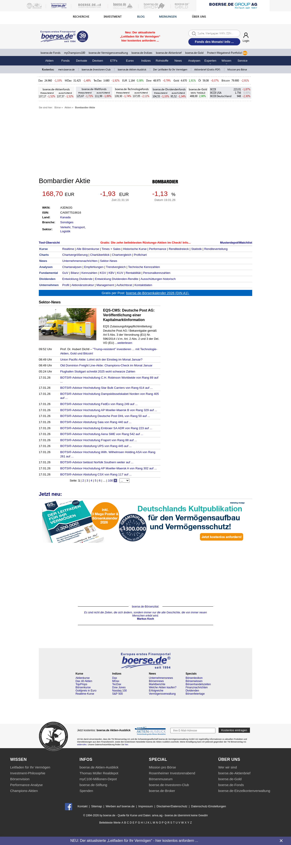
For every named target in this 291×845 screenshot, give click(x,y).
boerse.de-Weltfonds (94, 89)
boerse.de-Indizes (142, 52)
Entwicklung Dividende (77, 279)
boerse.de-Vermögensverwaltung (108, 52)
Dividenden (192, 690)
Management (105, 285)
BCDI (213, 89)
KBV (112, 273)
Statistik (196, 249)
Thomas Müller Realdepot (99, 773)
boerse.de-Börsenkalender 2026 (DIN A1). (157, 293)
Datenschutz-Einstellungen (208, 806)
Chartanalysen (72, 267)
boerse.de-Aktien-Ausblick (132, 69)
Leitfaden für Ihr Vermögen (30, 767)
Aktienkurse (83, 678)
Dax (40, 80)
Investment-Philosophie (27, 773)
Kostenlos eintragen (234, 730)
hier (126, 744)
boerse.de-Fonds (50, 52)
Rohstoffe (162, 60)
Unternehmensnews (161, 678)
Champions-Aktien (24, 791)
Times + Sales (111, 249)
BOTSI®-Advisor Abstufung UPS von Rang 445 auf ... (96, 446)
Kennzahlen (89, 273)
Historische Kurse (134, 249)
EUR (124, 80)
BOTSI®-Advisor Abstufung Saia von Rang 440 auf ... (96, 422)
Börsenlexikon (194, 678)
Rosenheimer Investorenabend (172, 773)
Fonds (65, 60)
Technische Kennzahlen (144, 267)
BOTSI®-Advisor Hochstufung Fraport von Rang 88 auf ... (98, 440)
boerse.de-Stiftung (93, 785)
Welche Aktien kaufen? (162, 687)
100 (110, 480)
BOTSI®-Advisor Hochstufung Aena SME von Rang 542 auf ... (101, 434)
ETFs (114, 60)
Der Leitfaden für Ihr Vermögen (170, 69)
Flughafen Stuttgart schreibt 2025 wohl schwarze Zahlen (97, 371)
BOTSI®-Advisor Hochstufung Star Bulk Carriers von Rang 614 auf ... (106, 387)
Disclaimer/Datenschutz (172, 806)
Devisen (97, 60)
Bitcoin (226, 80)
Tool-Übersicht (49, 242)
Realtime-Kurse (85, 693)
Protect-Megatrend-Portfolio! (227, 53)
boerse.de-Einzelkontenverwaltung (244, 791)
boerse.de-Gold (194, 52)
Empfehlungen (94, 267)
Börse (58, 107)
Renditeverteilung (216, 249)
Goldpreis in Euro (86, 690)
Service (242, 60)
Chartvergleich (121, 254)
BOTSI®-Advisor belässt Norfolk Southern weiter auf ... (97, 462)
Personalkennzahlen (156, 273)
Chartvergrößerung (75, 254)
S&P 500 (117, 693)
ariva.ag (157, 815)
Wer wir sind (227, 767)
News (178, 60)
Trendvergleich (116, 267)
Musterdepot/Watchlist (236, 242)
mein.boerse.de (66, 69)
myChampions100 (74, 52)
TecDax (98, 80)
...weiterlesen (123, 343)
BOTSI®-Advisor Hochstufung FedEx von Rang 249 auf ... (99, 404)
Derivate (81, 60)
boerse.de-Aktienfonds (56, 89)
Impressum (145, 806)
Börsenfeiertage (195, 693)
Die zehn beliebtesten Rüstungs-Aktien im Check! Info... (151, 242)
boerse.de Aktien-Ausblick (99, 767)
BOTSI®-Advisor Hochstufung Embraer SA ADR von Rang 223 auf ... (106, 428)
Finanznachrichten (197, 687)
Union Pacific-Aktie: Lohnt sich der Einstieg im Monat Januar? (101, 359)
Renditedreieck (179, 249)
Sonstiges (67, 222)
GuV (65, 273)
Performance (157, 249)
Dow (149, 80)
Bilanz (75, 273)
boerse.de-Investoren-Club (96, 69)
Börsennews (156, 681)
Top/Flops (81, 684)
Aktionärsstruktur (83, 285)
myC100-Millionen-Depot (98, 779)
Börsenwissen (194, 681)
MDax (68, 80)
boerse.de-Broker (162, 791)
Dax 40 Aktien (84, 681)
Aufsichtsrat (124, 285)
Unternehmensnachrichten (79, 261)
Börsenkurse (83, 687)
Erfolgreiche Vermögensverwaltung (162, 692)
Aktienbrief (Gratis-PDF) (207, 69)
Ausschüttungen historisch (158, 279)
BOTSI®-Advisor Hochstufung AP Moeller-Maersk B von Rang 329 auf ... (108, 410)
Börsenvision (20, 779)
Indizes (146, 60)
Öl (199, 80)
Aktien (68, 107)
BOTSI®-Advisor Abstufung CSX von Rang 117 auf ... (96, 474)
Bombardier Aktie (85, 107)
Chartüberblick (100, 254)
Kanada (65, 217)
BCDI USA (216, 92)
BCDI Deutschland (220, 96)
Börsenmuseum (161, 779)
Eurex (130, 60)
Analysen (194, 60)
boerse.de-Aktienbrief (169, 52)
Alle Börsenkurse (87, 249)
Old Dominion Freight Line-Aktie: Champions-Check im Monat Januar (106, 365)
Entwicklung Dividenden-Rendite (116, 279)
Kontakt (83, 806)
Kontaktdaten (143, 285)
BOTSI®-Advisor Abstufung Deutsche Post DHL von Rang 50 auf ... (105, 416)
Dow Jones (118, 687)
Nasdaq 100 (119, 690)
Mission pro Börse (237, 69)
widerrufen (82, 744)
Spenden (86, 791)
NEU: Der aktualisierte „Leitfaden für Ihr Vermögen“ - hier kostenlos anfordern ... (134, 841)
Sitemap (96, 806)
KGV (103, 273)
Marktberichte (157, 684)
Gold (176, 80)
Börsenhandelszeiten (198, 684)
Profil (65, 285)
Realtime (68, 249)
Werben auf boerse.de (120, 806)
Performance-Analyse (26, 785)
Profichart (140, 254)
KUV (120, 273)
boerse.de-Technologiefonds (132, 89)
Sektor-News (108, 261)
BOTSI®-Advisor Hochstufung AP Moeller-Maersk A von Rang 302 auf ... (108, 468)
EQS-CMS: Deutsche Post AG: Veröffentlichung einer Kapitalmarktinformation (129, 315)
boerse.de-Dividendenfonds (169, 89)
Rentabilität (133, 273)
